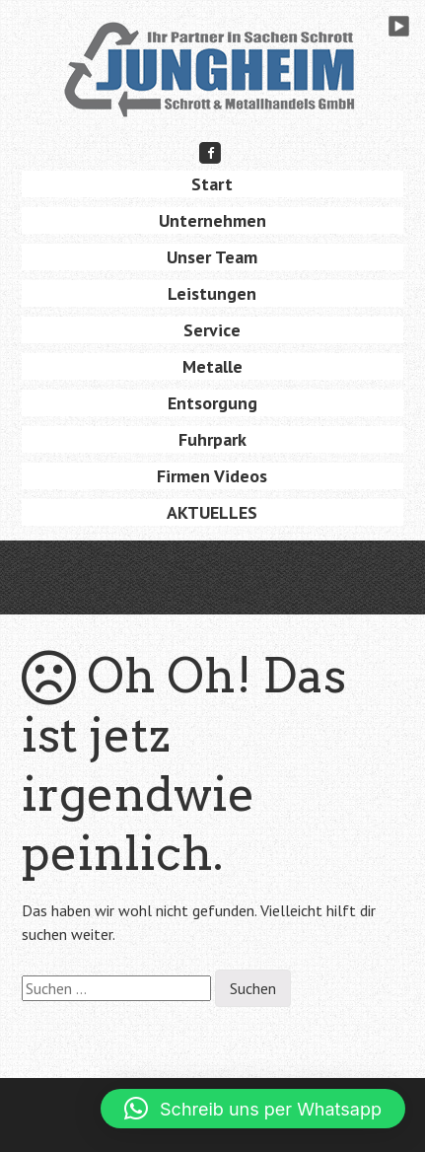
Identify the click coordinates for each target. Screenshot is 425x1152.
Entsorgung (212, 403)
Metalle (212, 366)
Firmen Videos (212, 476)
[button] (253, 1108)
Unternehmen (212, 220)
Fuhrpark (212, 439)
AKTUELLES (212, 512)
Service (212, 330)
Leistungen (212, 293)
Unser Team (212, 257)
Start (212, 184)
